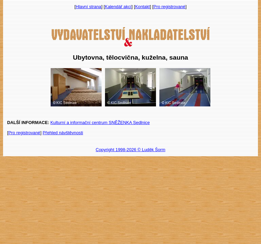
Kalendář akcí (118, 6)
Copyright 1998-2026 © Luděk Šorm (130, 149)
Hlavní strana (88, 6)
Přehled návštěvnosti (63, 132)
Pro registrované (170, 6)
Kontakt (142, 6)
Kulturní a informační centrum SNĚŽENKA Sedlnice (100, 122)
